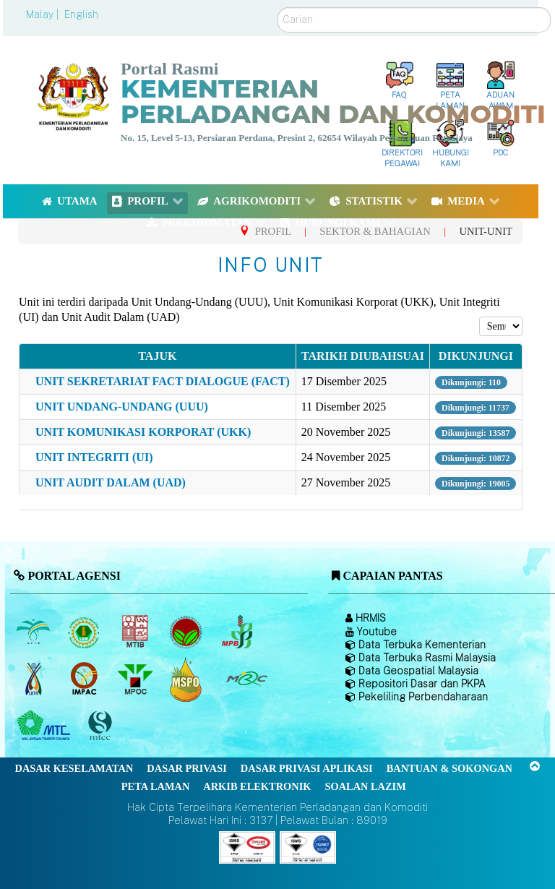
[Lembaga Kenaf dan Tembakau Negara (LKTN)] (34, 678)
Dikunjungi (476, 356)
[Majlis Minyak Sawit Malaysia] (136, 678)
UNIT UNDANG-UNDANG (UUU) (121, 406)
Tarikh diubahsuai (362, 356)
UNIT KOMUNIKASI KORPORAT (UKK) (143, 432)
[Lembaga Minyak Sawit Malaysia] (34, 631)
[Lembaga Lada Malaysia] (238, 631)
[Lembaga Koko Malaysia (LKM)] (187, 631)
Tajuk (157, 356)
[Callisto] (247, 847)
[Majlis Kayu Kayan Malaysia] (45, 725)
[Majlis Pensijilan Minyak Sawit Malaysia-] (187, 679)
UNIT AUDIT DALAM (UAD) (110, 482)
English (81, 14)
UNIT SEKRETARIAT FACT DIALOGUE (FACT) (162, 381)
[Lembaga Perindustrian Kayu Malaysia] (136, 631)
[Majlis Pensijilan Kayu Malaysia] (102, 726)
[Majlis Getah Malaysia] (246, 679)
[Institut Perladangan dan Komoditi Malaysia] (85, 678)
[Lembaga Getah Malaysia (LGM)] (85, 631)
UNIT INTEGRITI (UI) (93, 457)
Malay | (43, 14)
